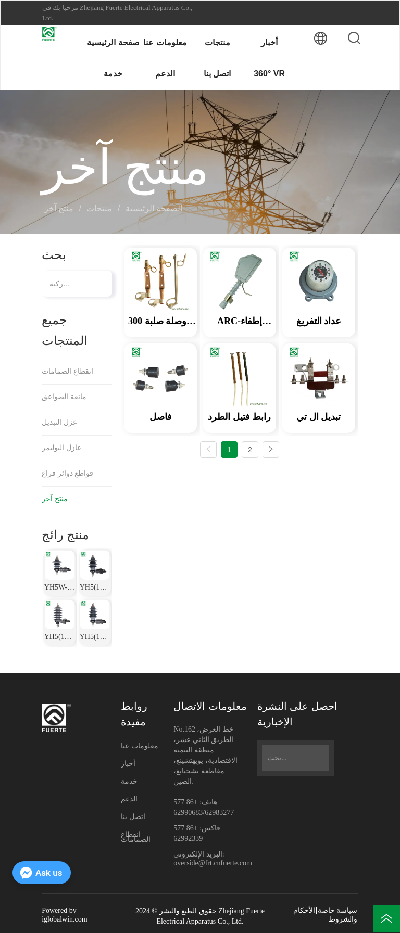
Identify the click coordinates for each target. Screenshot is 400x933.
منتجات (99, 208)
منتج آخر (60, 208)
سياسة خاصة (338, 910)
